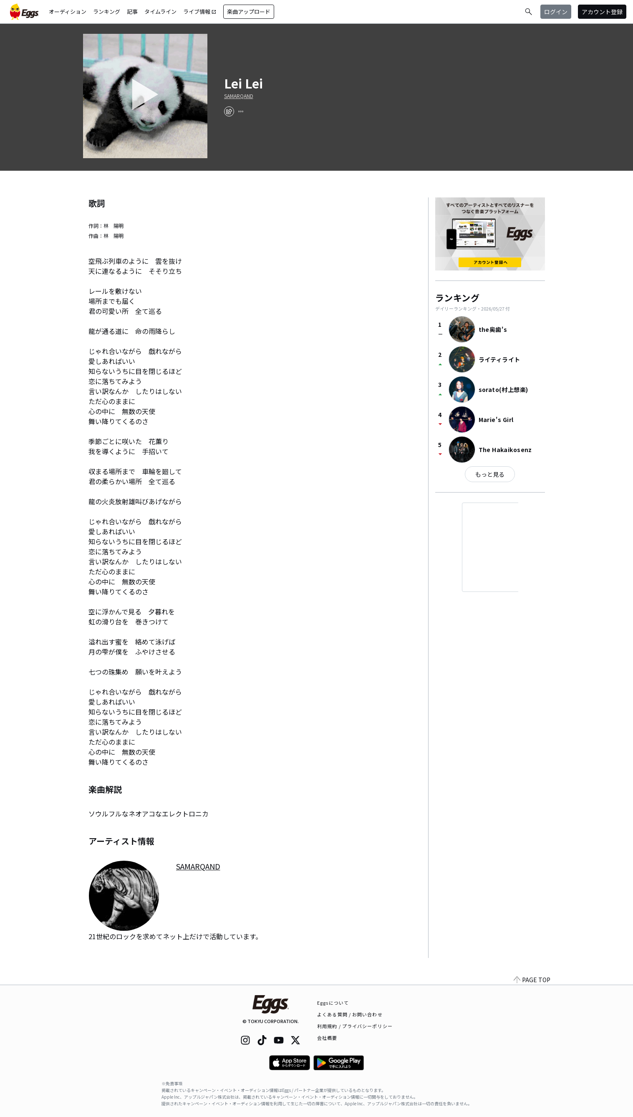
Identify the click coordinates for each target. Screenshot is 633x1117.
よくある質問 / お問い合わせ (350, 1014)
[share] (229, 111)
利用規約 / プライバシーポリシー (355, 1026)
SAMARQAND (238, 96)
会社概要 (327, 1037)
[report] (241, 111)
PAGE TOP (532, 979)
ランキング (106, 11)
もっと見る (489, 474)
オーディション (67, 11)
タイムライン (160, 11)
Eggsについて (333, 1002)
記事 (132, 11)
